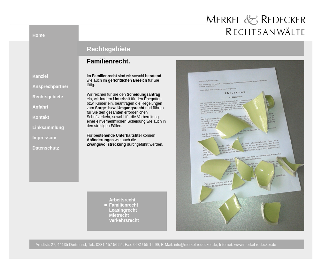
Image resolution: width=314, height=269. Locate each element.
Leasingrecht (123, 210)
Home (39, 35)
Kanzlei (40, 76)
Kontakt (41, 117)
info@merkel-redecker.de (195, 244)
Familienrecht (123, 205)
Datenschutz (46, 148)
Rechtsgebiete (48, 96)
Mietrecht (119, 215)
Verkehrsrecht (124, 220)
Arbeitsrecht (122, 199)
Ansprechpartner (51, 86)
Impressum (45, 137)
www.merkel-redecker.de (255, 244)
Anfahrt (41, 107)
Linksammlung (48, 127)
